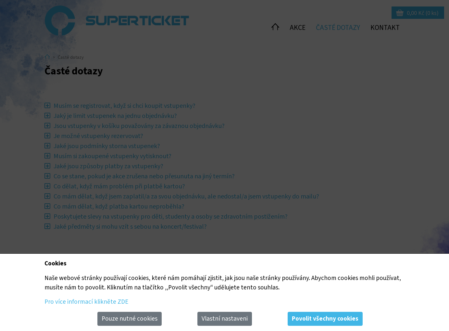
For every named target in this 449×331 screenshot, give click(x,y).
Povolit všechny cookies (325, 318)
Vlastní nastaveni (225, 318)
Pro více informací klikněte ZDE (86, 301)
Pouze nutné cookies (129, 318)
